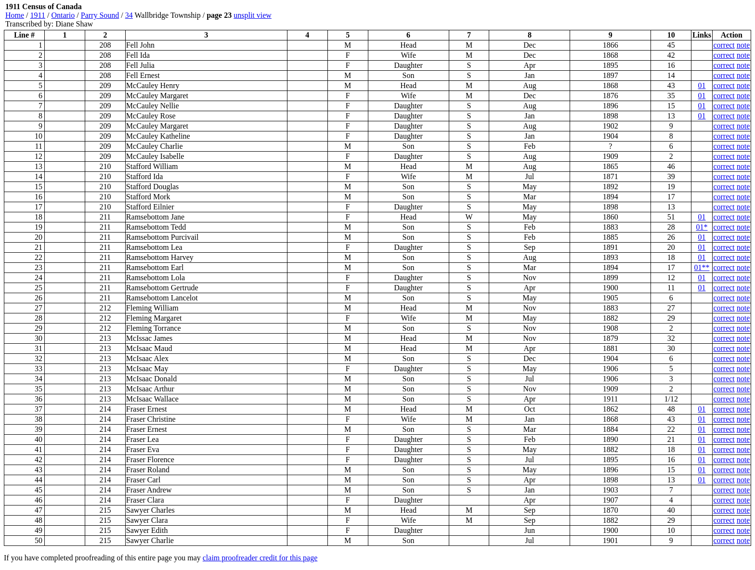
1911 (37, 15)
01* (701, 227)
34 (129, 15)
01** (701, 267)
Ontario (63, 15)
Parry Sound (100, 15)
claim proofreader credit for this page (260, 558)
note (743, 45)
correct (723, 45)
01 (701, 85)
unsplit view (253, 15)
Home (14, 15)
